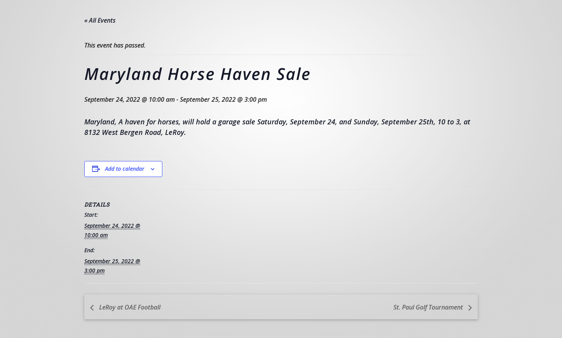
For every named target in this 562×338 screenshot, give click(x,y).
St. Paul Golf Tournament (428, 307)
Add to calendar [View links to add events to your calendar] (124, 168)
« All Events (100, 20)
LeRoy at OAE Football (129, 307)
